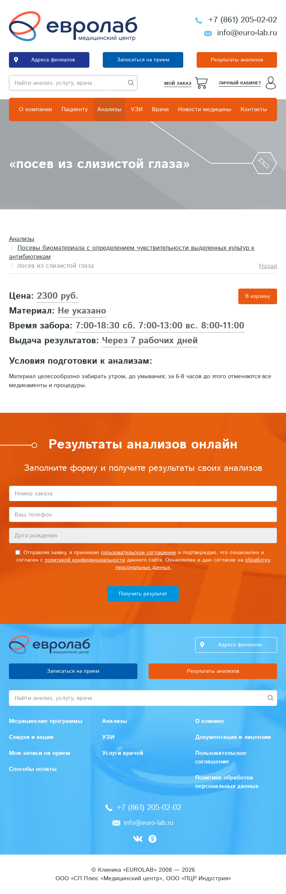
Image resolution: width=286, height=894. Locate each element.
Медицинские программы (45, 721)
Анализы (109, 109)
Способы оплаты (33, 769)
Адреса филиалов (53, 60)
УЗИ (137, 109)
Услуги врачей (122, 753)
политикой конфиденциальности (85, 560)
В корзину (257, 296)
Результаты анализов (237, 60)
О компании (35, 109)
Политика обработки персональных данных (226, 782)
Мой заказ (177, 83)
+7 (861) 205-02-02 (242, 20)
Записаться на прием (143, 60)
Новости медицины (204, 109)
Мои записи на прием (39, 753)
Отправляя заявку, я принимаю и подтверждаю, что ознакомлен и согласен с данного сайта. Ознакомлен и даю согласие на (142, 560)
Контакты (254, 109)
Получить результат (143, 594)
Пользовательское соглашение (221, 757)
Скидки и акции (31, 737)
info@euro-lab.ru (247, 33)
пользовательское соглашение (138, 552)
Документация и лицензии (233, 737)
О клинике (209, 721)
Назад (268, 266)
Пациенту (74, 109)
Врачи (160, 109)
